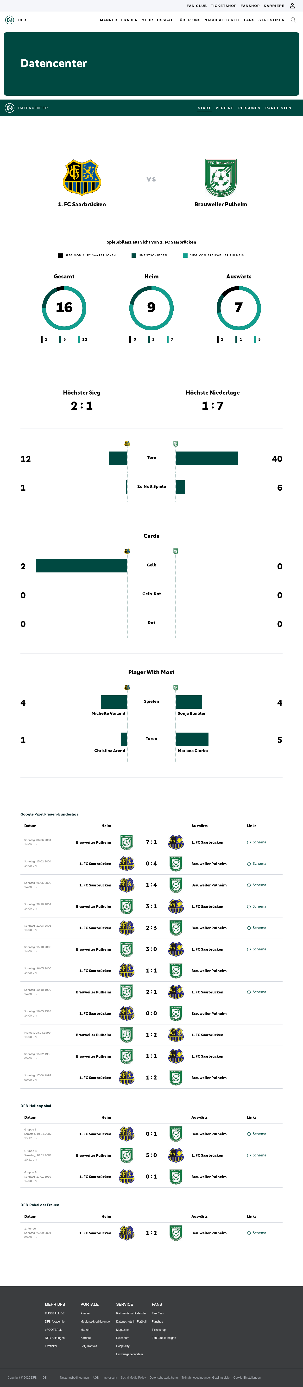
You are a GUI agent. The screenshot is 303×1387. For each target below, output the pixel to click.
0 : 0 (151, 1014)
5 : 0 (151, 1155)
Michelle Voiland (108, 713)
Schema (256, 842)
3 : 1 (151, 907)
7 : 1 (151, 842)
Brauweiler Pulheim (93, 842)
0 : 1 (151, 1134)
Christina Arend (109, 751)
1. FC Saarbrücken (207, 842)
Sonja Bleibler (192, 713)
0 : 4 (151, 864)
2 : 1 (151, 992)
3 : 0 (151, 949)
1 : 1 (151, 971)
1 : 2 (151, 1035)
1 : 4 (151, 885)
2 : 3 (151, 928)
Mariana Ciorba (193, 751)
